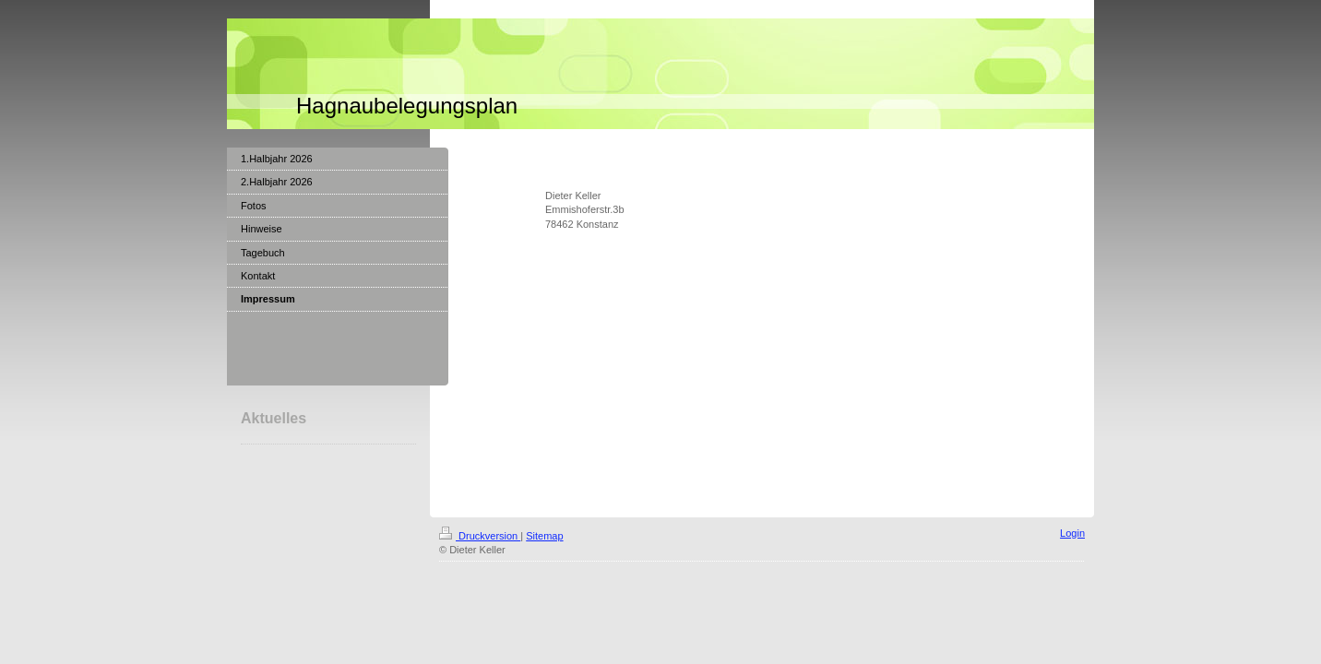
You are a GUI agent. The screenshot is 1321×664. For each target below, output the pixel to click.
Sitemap (544, 535)
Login (1072, 533)
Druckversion (479, 535)
